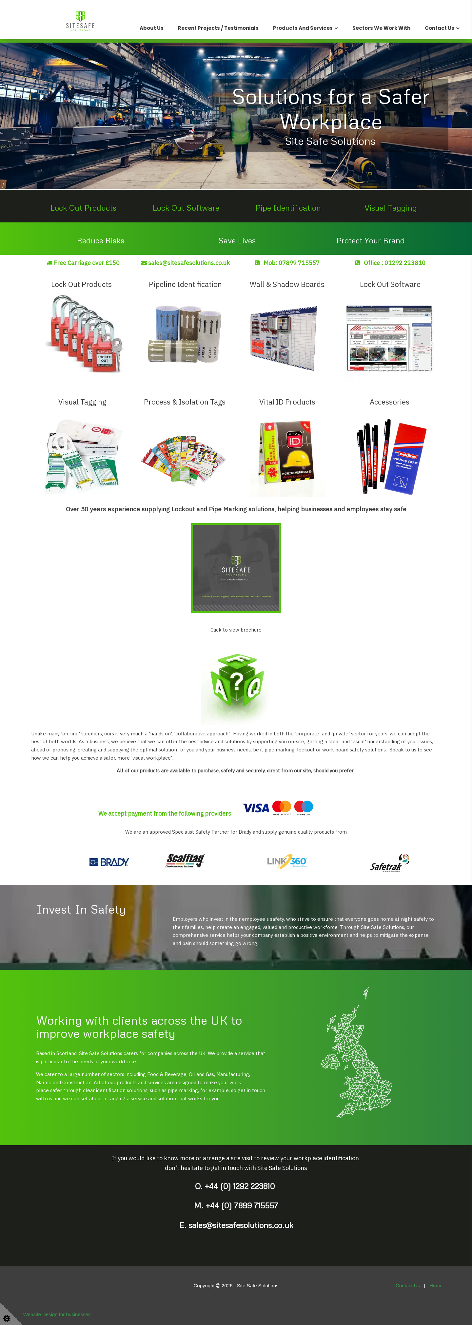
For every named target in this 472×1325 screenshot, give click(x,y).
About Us (152, 28)
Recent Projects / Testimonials (218, 28)
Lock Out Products (83, 207)
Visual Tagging (390, 207)
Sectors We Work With (381, 28)
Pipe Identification (288, 207)
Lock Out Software (185, 207)
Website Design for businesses (57, 1314)
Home (435, 1285)
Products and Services (303, 28)
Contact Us (439, 28)
